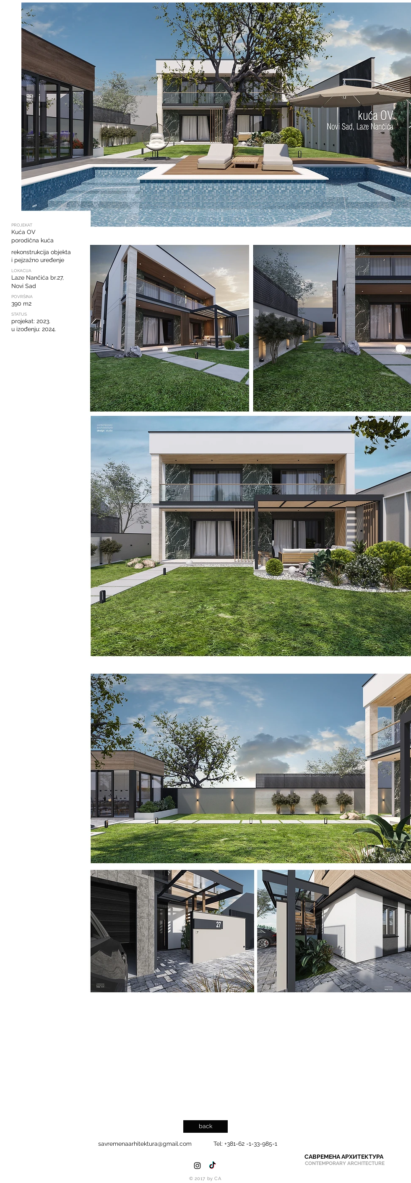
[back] (205, 1126)
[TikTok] (212, 1165)
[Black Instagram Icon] (197, 1165)
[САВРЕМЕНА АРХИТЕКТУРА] (344, 1157)
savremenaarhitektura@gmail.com (145, 1143)
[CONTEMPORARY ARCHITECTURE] (344, 1163)
